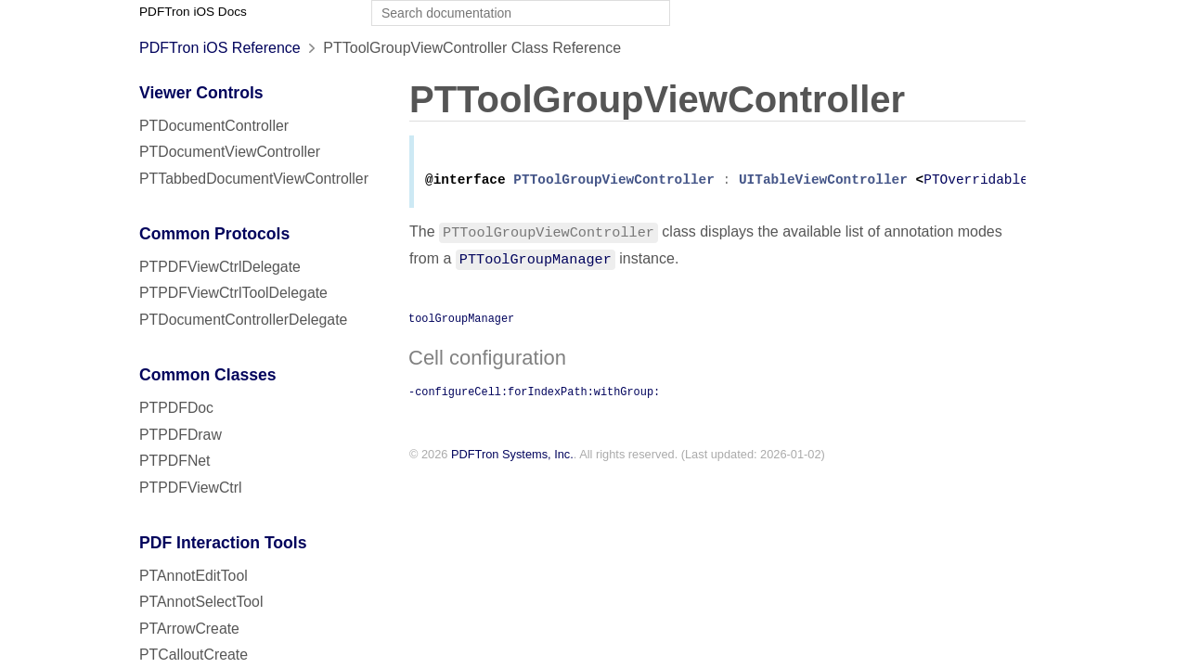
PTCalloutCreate (193, 654)
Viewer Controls (201, 93)
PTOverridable (975, 183)
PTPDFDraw (180, 435)
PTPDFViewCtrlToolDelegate (233, 293)
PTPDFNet (175, 461)
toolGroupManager (461, 321)
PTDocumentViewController (229, 152)
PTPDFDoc (176, 408)
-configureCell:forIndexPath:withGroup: (534, 394)
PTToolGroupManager (535, 261)
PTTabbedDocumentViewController (253, 178)
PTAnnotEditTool (193, 576)
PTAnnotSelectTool (201, 602)
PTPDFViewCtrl (190, 487)
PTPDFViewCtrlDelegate (220, 267)
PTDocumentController (214, 126)
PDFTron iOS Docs (193, 12)
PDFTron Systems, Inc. (512, 458)
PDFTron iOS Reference (220, 48)
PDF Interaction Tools (223, 542)
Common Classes (208, 375)
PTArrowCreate (189, 628)
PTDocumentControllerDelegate (243, 320)
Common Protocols (214, 234)
